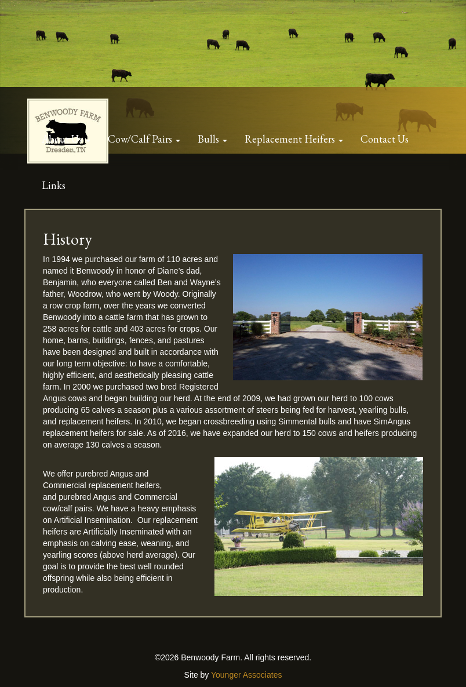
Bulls (209, 139)
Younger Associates (246, 674)
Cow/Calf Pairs (141, 139)
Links (53, 185)
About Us (63, 139)
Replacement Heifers (291, 139)
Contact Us (385, 139)
